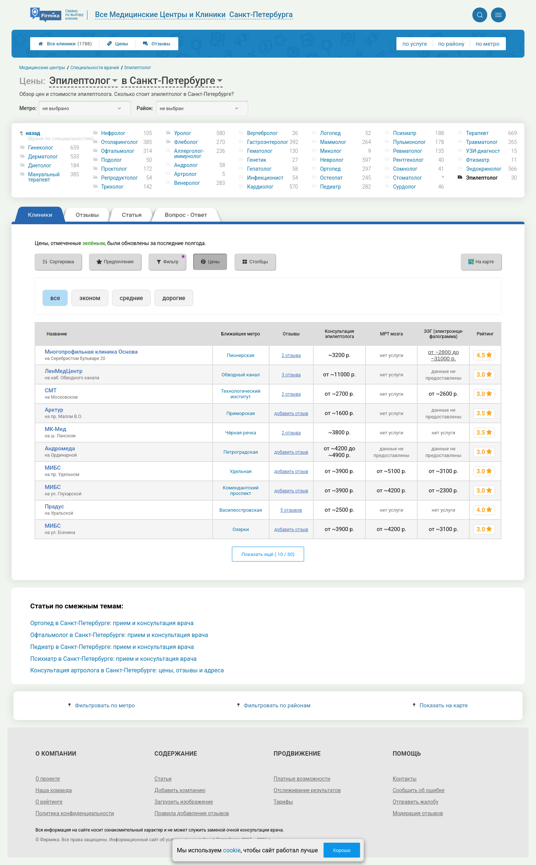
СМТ (51, 390)
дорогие (173, 298)
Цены (117, 43)
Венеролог (187, 183)
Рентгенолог (408, 160)
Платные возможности (302, 779)
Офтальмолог (117, 151)
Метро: (27, 108)
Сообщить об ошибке (418, 790)
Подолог (111, 160)
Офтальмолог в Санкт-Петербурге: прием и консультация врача (119, 635)
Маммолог (333, 142)
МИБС (53, 467)
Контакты (405, 779)
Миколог (331, 151)
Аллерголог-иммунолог (189, 153)
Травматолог (482, 142)
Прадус (54, 506)
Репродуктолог (119, 177)
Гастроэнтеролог (267, 142)
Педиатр (330, 186)
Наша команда (53, 790)
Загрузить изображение (183, 802)
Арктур (54, 409)
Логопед (330, 133)
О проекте (47, 779)
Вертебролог (262, 133)
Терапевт (477, 133)
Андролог (186, 165)
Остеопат (331, 177)
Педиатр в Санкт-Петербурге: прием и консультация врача (112, 646)
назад (56, 136)
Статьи (163, 779)
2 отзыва (291, 355)
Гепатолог (259, 168)
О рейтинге (49, 802)
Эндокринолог (483, 168)
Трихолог (112, 186)
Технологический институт (241, 393)
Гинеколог (40, 147)
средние (131, 298)
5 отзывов (291, 510)
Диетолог (39, 165)
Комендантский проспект (241, 490)
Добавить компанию (179, 790)
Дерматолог (43, 156)
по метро (488, 44)
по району (451, 44)
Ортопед (330, 168)
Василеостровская (240, 510)
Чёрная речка (240, 432)
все (55, 298)
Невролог (332, 160)
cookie (231, 850)
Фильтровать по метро (101, 705)
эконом (89, 298)
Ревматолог (407, 151)
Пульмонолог (409, 142)
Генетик (257, 160)
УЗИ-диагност (483, 151)
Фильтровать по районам (273, 705)
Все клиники (65, 43)
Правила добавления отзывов (191, 813)
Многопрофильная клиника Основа (91, 351)
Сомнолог (405, 168)
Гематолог (259, 151)
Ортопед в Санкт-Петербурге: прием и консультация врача (112, 623)
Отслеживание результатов (307, 790)
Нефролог (113, 133)
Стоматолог (407, 177)
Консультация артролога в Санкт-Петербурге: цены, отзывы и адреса (127, 670)
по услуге (415, 44)
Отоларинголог (119, 142)
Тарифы (283, 802)
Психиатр (405, 133)
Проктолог (114, 168)
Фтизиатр (477, 160)
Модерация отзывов (418, 813)
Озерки (240, 529)
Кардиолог (260, 186)
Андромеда (60, 448)
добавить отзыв (291, 413)
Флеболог (186, 142)
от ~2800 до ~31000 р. (443, 355)
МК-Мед (55, 429)
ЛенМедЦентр (63, 371)
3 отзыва (291, 374)
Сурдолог (404, 186)
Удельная (241, 471)
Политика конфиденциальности (74, 813)
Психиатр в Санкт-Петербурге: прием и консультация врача (113, 658)
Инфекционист (265, 177)
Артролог (185, 174)
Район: (145, 108)
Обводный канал (240, 374)
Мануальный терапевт (44, 177)
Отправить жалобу (415, 802)
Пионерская (241, 355)
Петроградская (240, 452)
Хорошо (342, 850)
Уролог (182, 133)
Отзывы (156, 43)
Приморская (240, 413)
